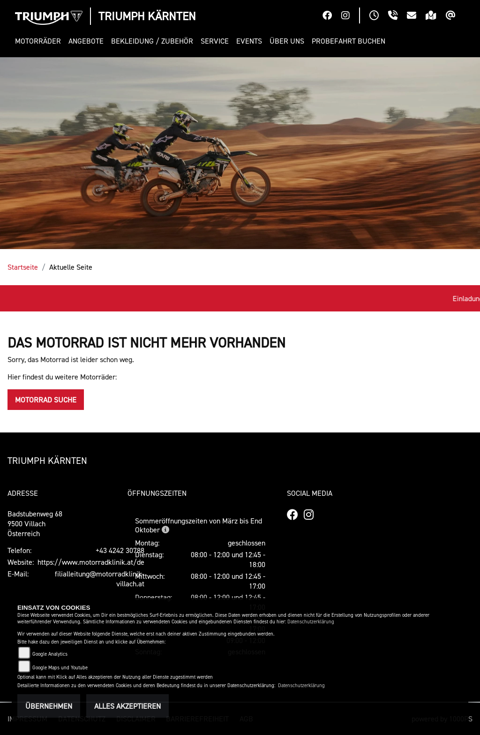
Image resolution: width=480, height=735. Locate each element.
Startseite (23, 267)
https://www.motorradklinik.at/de (91, 562)
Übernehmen (48, 706)
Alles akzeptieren (127, 706)
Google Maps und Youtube (60, 668)
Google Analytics (50, 654)
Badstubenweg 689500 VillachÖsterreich (35, 523)
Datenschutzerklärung (310, 622)
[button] (40, 41)
